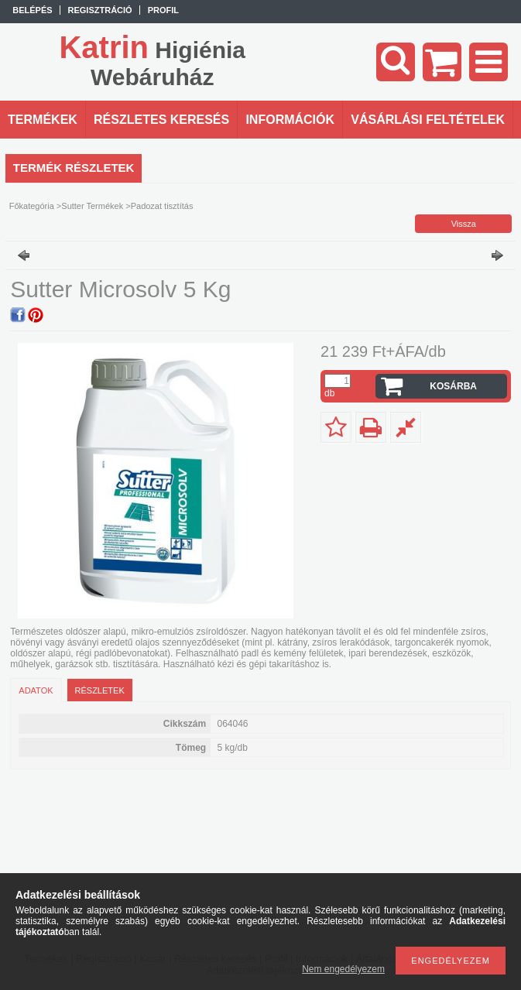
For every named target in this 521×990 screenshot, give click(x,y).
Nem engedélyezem (343, 969)
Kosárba (453, 386)
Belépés (32, 10)
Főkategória (31, 206)
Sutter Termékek (92, 206)
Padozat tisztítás (162, 206)
